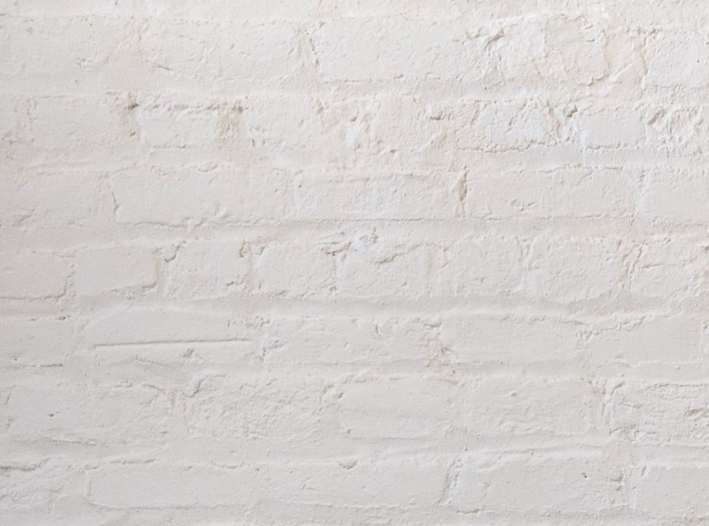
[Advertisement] (354, 102)
